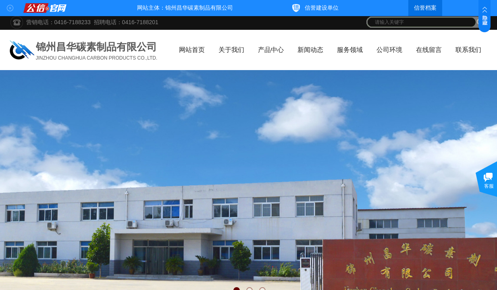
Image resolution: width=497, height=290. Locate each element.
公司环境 (389, 49)
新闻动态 (310, 49)
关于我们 (231, 49)
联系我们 (468, 49)
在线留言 (429, 49)
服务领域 (350, 49)
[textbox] (421, 22)
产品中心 (271, 49)
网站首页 (192, 49)
